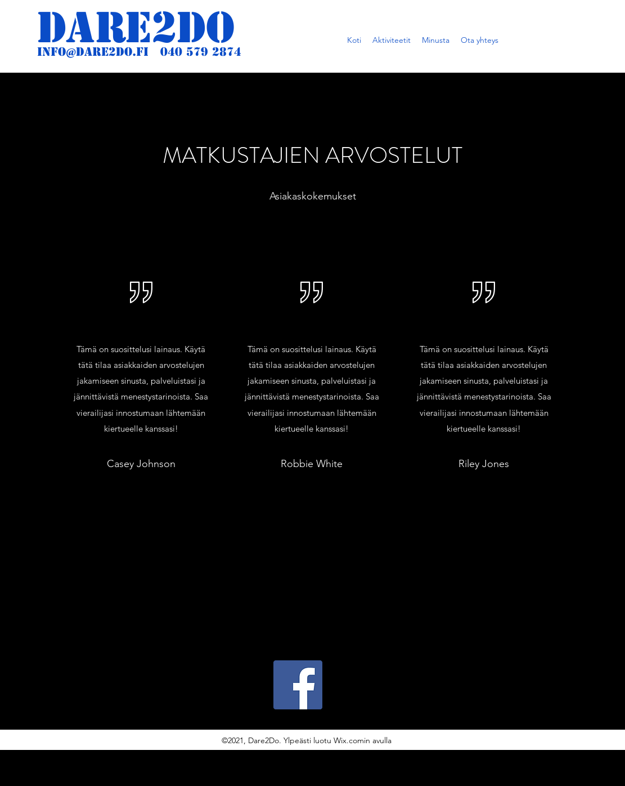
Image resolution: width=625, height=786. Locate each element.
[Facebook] (297, 684)
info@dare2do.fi (93, 52)
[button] (391, 40)
